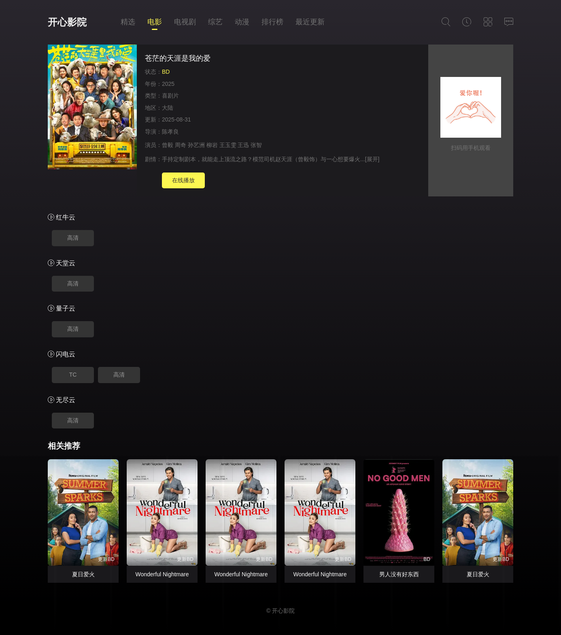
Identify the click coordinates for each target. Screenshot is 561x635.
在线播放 (183, 180)
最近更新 (310, 22)
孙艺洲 (196, 145)
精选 (128, 22)
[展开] (372, 159)
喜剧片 (170, 95)
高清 (73, 237)
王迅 (243, 145)
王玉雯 (227, 145)
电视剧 (185, 22)
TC (73, 374)
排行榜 (272, 22)
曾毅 (167, 145)
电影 (154, 22)
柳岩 (212, 145)
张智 (256, 145)
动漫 (242, 22)
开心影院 (67, 22)
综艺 (215, 22)
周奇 (180, 145)
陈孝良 (170, 131)
